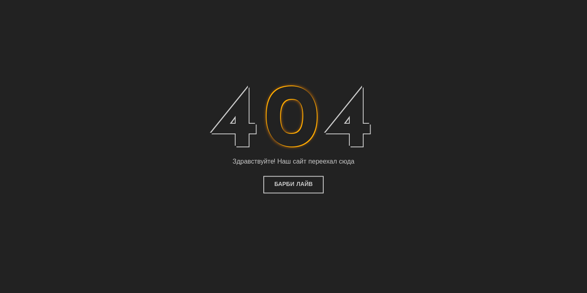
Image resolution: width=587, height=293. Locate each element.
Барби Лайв (293, 184)
